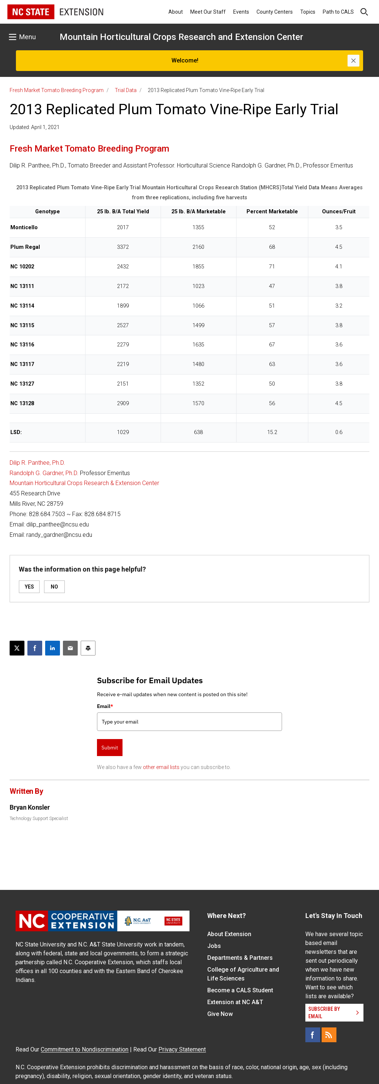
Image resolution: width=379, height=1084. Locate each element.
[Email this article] (70, 648)
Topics (307, 12)
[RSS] (329, 1034)
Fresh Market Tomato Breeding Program (57, 90)
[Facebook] (312, 1034)
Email (105, 706)
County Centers (274, 12)
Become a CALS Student (240, 990)
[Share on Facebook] (34, 648)
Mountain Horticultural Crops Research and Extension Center (181, 37)
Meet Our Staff (208, 12)
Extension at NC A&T (235, 1002)
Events (241, 12)
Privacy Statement (182, 1049)
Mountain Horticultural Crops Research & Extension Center (84, 483)
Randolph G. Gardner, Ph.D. (44, 473)
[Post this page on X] (17, 648)
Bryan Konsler (30, 807)
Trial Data (126, 90)
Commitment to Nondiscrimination (84, 1049)
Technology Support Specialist (39, 818)
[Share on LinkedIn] (52, 648)
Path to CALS (338, 12)
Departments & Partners (240, 957)
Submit (109, 747)
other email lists (161, 767)
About (175, 12)
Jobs (214, 945)
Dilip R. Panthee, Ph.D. (37, 462)
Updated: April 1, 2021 (35, 127)
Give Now (220, 1013)
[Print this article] (88, 648)
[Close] (353, 61)
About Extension (229, 934)
